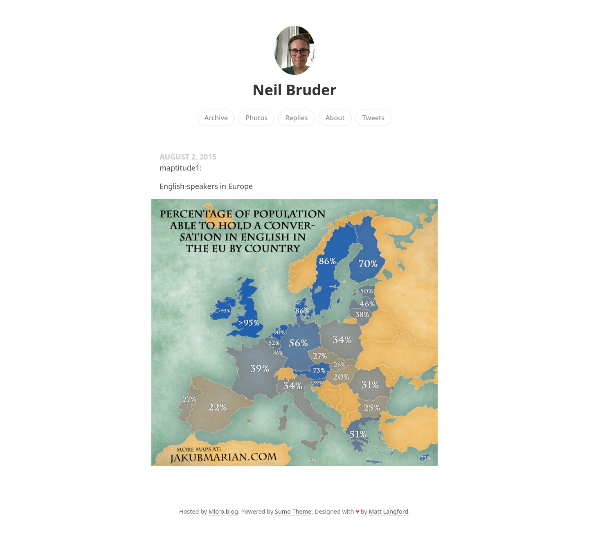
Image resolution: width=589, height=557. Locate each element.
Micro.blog (223, 511)
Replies (296, 117)
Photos (256, 117)
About (335, 117)
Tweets (373, 117)
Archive (216, 117)
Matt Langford (388, 511)
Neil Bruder (294, 90)
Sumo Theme (293, 511)
